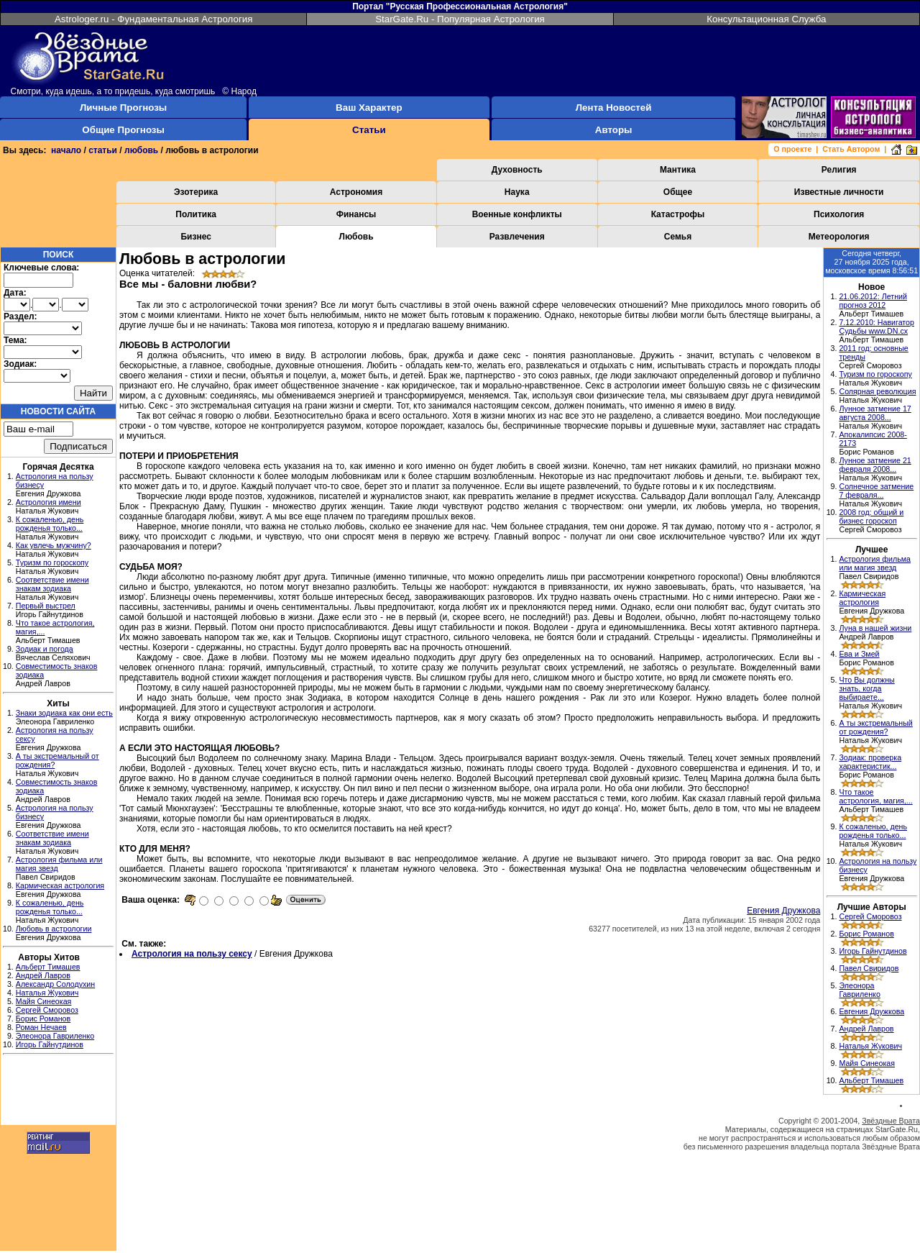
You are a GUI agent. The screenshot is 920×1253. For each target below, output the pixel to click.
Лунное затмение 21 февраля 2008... (875, 464)
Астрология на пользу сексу (192, 954)
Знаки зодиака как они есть (64, 712)
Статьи (368, 129)
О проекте (792, 149)
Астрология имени (48, 502)
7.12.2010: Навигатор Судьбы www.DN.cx (876, 326)
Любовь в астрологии (54, 928)
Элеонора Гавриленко (55, 1035)
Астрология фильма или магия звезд (875, 563)
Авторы (613, 129)
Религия (839, 170)
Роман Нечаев (41, 1027)
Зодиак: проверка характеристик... (870, 761)
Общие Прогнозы (123, 129)
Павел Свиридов (868, 968)
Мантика (678, 170)
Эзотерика (196, 192)
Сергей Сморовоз (47, 1010)
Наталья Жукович (47, 992)
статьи (102, 150)
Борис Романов (43, 1018)
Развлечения (517, 237)
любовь (141, 150)
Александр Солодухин (55, 984)
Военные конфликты (517, 214)
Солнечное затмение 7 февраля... (876, 490)
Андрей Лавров (43, 975)
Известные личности (839, 192)
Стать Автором (851, 149)
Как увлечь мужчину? (53, 545)
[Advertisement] (58, 1092)
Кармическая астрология (60, 885)
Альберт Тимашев (48, 966)
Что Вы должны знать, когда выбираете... (866, 688)
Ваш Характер (369, 107)
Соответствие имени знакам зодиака (52, 584)
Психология (839, 214)
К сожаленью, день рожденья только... (50, 523)
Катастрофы (678, 214)
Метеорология (839, 237)
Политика (195, 214)
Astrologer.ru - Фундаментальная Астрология (154, 19)
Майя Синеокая (44, 1001)
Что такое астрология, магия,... (875, 796)
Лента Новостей (614, 107)
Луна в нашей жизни (875, 628)
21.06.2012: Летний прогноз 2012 (873, 300)
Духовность (517, 170)
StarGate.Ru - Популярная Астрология (460, 19)
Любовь (356, 237)
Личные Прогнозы (123, 107)
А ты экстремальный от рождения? (875, 727)
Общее (677, 192)
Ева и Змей (859, 654)
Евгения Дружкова (783, 911)
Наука (517, 192)
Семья (677, 237)
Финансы (356, 214)
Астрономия (356, 192)
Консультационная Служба (766, 19)
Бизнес (195, 237)
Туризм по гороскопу (52, 562)
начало (66, 150)
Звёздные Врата (891, 1120)
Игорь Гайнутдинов (49, 1044)
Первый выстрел (45, 605)
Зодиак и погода (44, 648)
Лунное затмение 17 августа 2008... (875, 413)
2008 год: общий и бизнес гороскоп (871, 516)
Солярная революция (877, 391)
